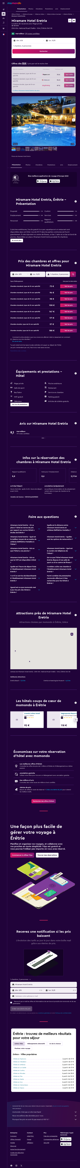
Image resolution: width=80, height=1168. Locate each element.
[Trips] (3, 28)
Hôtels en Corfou (19, 1070)
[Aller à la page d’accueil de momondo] (14, 3)
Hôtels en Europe (27, 14)
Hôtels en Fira (17, 1076)
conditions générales (44, 1013)
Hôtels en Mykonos (19, 1059)
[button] (3, 3)
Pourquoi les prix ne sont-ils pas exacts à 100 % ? (44, 1119)
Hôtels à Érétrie (67, 14)
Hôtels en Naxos (18, 1088)
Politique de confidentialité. (63, 1013)
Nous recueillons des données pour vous (44, 1116)
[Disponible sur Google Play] (41, 181)
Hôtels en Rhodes (19, 1073)
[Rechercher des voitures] (3, 18)
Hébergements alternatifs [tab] (36, 1043)
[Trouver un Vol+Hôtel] (3, 23)
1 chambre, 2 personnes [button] (22, 46)
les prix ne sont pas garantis (61, 1106)
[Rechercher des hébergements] (3, 14)
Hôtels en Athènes (19, 1064)
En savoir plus (17, 341)
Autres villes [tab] (19, 1043)
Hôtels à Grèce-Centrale (54, 14)
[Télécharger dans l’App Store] (54, 181)
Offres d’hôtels (16, 14)
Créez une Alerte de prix (54, 789)
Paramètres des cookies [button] (18, 351)
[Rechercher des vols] (3, 9)
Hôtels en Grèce (39, 14)
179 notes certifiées (32, 34)
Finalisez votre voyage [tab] (22, 1048)
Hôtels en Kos (17, 1082)
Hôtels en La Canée (19, 1067)
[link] (43, 801)
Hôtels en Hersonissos (20, 1085)
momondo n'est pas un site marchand (44, 1112)
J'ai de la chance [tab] (55, 1043)
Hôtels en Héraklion (19, 1062)
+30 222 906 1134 (18, 31)
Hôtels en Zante (18, 1079)
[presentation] (54, 181)
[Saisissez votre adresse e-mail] (45, 996)
